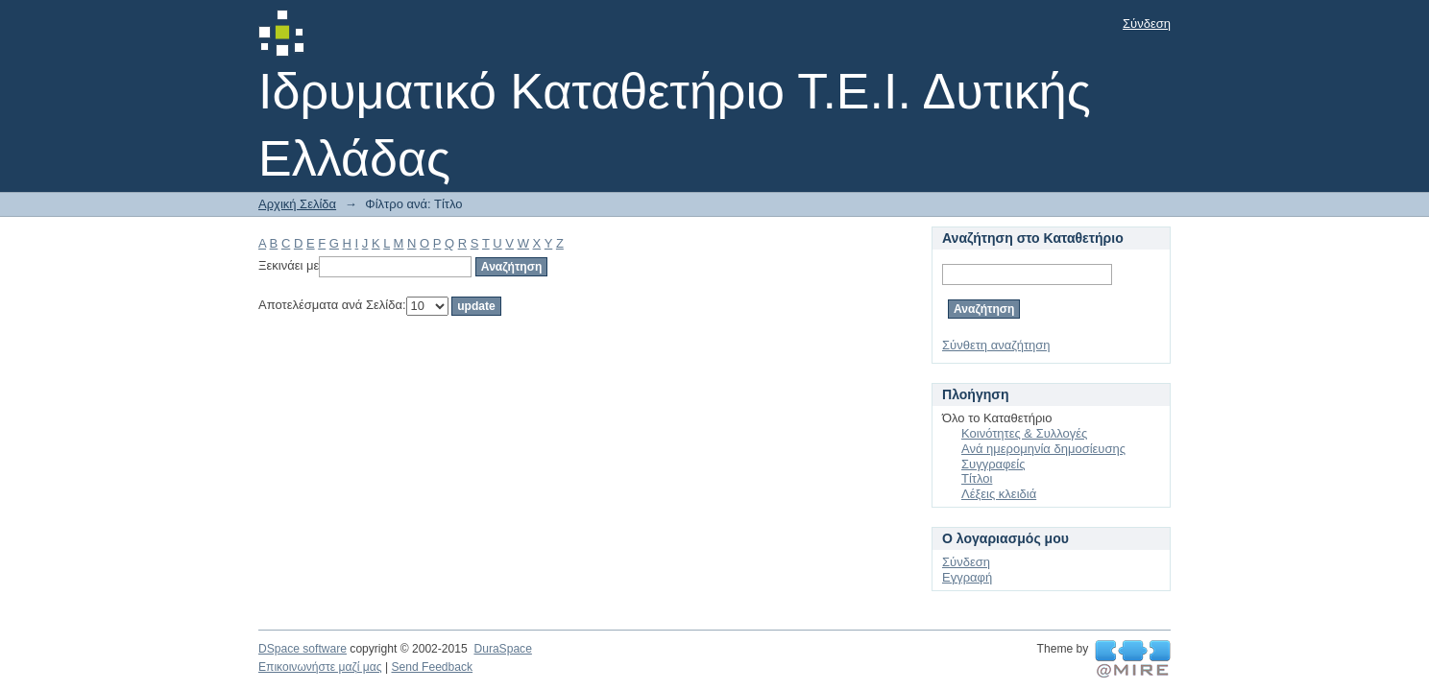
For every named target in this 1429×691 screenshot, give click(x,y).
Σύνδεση (1147, 23)
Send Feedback (431, 667)
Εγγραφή (967, 577)
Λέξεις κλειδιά (998, 494)
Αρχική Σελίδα (297, 204)
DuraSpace (502, 648)
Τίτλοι (976, 478)
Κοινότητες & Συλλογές (1024, 433)
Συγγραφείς (993, 464)
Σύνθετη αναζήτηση (996, 345)
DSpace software (302, 648)
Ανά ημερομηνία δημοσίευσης (1043, 448)
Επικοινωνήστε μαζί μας (320, 667)
